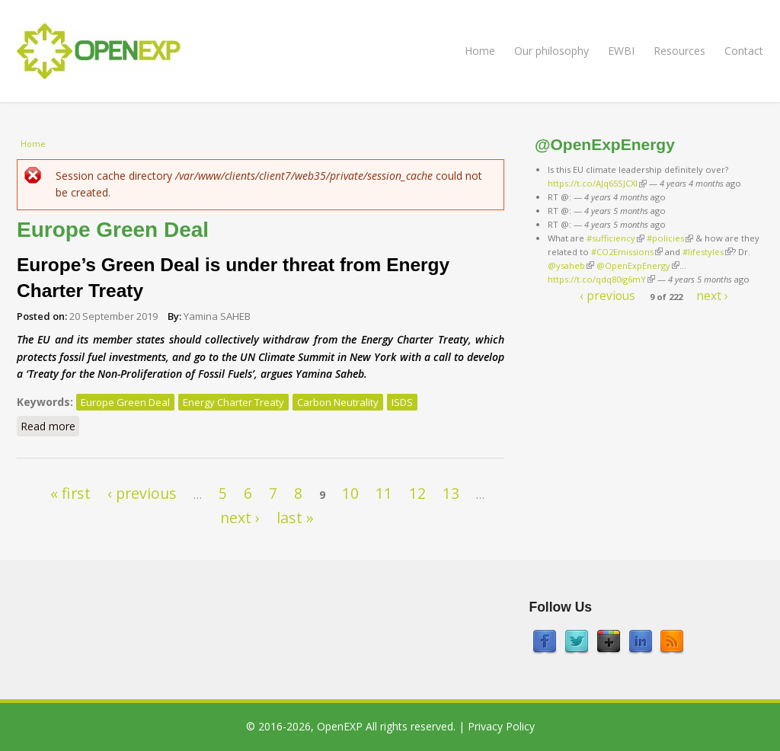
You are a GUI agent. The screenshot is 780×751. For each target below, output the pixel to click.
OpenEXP (340, 726)
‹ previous (142, 493)
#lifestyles (707, 251)
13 (451, 493)
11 (384, 493)
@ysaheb (571, 265)
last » (295, 517)
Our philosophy (551, 50)
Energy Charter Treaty (233, 402)
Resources (679, 50)
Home (480, 50)
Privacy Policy (501, 726)
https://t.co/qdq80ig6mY (601, 279)
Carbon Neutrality (338, 402)
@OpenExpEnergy (637, 265)
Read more (50, 425)
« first (70, 493)
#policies (670, 238)
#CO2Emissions (627, 251)
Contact (743, 50)
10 (350, 493)
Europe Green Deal (125, 402)
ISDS (402, 402)
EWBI (621, 50)
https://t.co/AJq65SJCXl (597, 183)
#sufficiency (615, 238)
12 (417, 493)
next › (240, 517)
